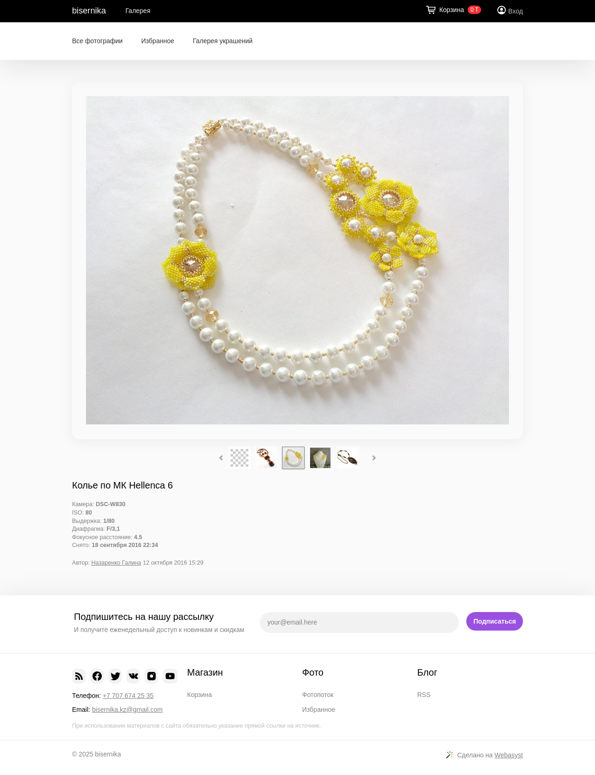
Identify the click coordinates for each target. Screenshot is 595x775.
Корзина (199, 694)
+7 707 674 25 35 (128, 695)
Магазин (205, 672)
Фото (313, 672)
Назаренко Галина (116, 563)
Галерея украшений (223, 41)
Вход (515, 11)
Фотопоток (317, 694)
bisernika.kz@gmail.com (127, 709)
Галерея (138, 10)
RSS (424, 694)
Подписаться (494, 621)
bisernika (89, 10)
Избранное (157, 41)
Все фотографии (97, 41)
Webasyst (509, 755)
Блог (427, 672)
